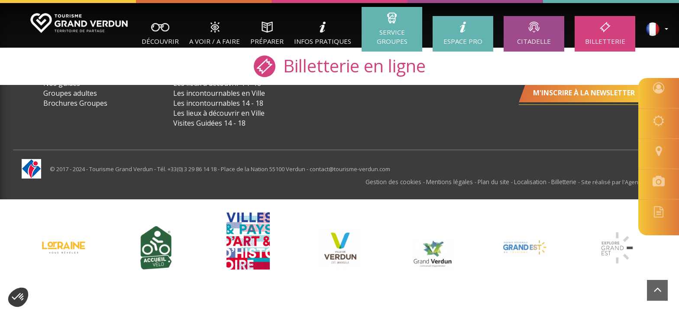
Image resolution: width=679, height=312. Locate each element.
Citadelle (534, 41)
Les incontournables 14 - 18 (218, 103)
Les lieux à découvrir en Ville (219, 113)
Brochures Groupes (75, 103)
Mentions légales (455, 181)
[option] (340, 247)
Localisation (533, 181)
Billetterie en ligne (340, 65)
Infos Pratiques (322, 41)
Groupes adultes (70, 93)
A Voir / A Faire (214, 41)
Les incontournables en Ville (219, 93)
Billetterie (605, 41)
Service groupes (392, 37)
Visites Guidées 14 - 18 (209, 123)
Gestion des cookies (401, 181)
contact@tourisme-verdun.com (350, 169)
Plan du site (498, 181)
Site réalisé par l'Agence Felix (619, 181)
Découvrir (160, 41)
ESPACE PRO (462, 41)
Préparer (267, 41)
